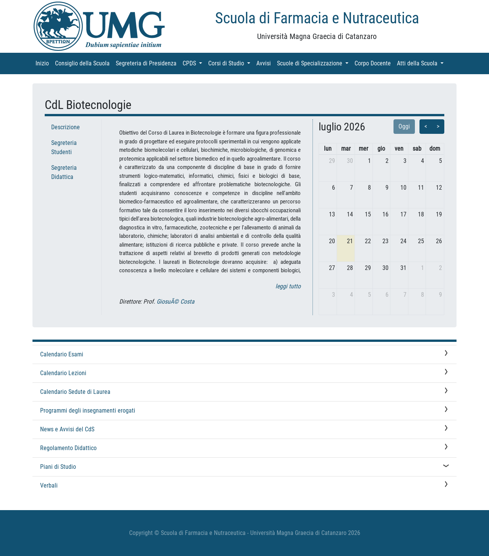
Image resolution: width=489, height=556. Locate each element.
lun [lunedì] (328, 148)
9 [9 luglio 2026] (387, 187)
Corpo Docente (374, 63)
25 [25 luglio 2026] (421, 241)
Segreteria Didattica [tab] (64, 172)
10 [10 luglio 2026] (403, 187)
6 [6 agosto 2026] (387, 294)
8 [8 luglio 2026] (369, 187)
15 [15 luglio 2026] (368, 214)
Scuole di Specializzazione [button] (314, 63)
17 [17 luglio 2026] (403, 214)
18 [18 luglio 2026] (421, 214)
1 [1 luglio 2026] (369, 160)
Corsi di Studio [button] (230, 63)
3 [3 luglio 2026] (404, 160)
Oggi (404, 126)
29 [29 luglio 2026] (368, 267)
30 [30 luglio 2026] (385, 267)
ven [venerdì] (399, 148)
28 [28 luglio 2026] (350, 267)
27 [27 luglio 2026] (332, 267)
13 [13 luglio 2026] (332, 214)
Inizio (44, 63)
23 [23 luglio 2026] (385, 241)
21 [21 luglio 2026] (350, 241)
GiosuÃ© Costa (175, 301)
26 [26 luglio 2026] (439, 241)
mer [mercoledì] (363, 148)
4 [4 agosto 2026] (351, 294)
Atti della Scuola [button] (422, 63)
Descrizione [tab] (65, 127)
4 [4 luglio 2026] (422, 160)
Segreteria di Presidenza (148, 63)
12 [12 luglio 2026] (439, 187)
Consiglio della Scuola (84, 63)
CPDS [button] (194, 63)
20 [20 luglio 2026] (332, 241)
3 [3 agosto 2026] (333, 294)
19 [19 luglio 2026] (439, 214)
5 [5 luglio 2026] (440, 160)
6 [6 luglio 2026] (333, 187)
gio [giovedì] (381, 148)
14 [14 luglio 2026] (350, 214)
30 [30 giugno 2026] (350, 160)
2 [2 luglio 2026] (387, 160)
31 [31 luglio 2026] (403, 267)
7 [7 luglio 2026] (351, 187)
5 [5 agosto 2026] (369, 294)
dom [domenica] (434, 148)
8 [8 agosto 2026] (422, 294)
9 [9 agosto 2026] (440, 294)
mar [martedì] (346, 148)
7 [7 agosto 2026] (404, 294)
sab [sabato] (417, 148)
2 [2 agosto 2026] (440, 267)
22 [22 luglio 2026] (368, 241)
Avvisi (265, 63)
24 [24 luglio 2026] (403, 241)
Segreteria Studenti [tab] (64, 147)
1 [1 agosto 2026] (422, 267)
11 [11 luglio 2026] (421, 187)
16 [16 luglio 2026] (385, 214)
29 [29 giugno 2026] (332, 160)
